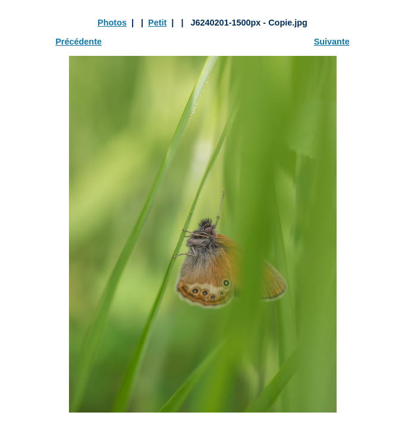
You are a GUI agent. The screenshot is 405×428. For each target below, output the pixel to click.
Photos (112, 22)
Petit (157, 22)
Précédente (78, 41)
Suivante (332, 41)
